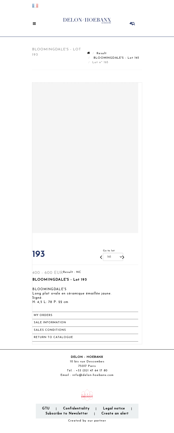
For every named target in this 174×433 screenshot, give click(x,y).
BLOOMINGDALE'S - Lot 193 (115, 57)
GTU (46, 408)
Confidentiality (76, 408)
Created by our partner (87, 420)
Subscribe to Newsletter (67, 413)
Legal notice (114, 408)
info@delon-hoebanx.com (93, 375)
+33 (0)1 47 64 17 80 (91, 370)
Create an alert (115, 413)
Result (102, 53)
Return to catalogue (53, 337)
